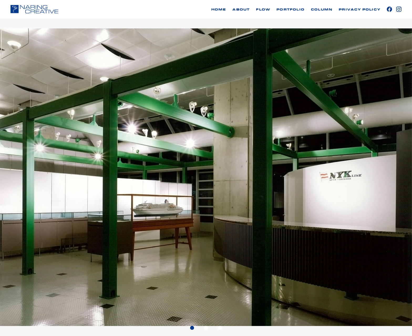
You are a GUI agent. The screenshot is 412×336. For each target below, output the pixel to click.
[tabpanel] (206, 177)
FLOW (263, 9)
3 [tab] (220, 328)
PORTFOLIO (290, 9)
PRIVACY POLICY (359, 9)
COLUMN (321, 9)
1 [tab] (192, 328)
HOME (218, 9)
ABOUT (241, 9)
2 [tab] (206, 328)
